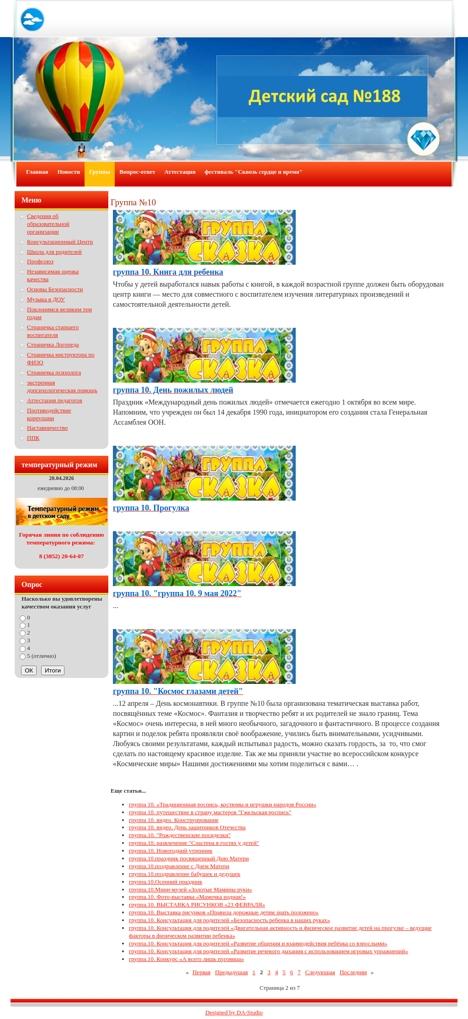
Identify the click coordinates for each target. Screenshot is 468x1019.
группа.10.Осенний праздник (165, 881)
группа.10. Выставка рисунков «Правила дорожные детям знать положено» (224, 912)
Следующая (320, 972)
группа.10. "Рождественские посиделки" (180, 835)
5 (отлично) (41, 655)
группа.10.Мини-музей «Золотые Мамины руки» (190, 889)
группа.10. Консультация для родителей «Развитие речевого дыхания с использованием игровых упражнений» (268, 951)
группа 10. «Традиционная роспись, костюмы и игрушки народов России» (222, 804)
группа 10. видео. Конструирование (173, 819)
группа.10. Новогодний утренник (171, 850)
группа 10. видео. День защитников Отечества (187, 827)
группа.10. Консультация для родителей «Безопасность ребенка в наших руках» (229, 920)
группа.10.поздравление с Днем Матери (179, 866)
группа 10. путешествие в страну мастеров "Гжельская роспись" (210, 812)
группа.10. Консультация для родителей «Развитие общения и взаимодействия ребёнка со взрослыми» (258, 943)
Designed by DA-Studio (234, 1012)
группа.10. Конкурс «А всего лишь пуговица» (186, 958)
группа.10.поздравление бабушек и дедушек (184, 873)
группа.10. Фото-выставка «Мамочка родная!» (187, 896)
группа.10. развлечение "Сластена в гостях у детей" (194, 842)
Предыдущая (231, 972)
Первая (201, 972)
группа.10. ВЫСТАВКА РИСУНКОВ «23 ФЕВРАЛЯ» (197, 904)
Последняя (353, 972)
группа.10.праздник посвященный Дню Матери (189, 858)
